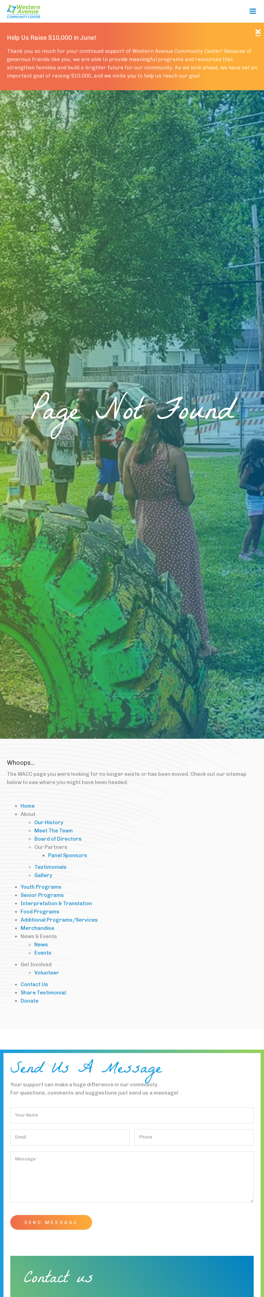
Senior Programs (42, 895)
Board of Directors (58, 839)
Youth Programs (41, 887)
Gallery (43, 875)
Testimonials (50, 867)
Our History (48, 822)
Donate (29, 1001)
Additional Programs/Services (59, 920)
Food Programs (40, 912)
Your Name (26, 1115)
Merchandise (37, 928)
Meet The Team (53, 831)
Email (20, 1137)
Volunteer (46, 973)
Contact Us (34, 984)
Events (43, 953)
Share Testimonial (43, 993)
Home (28, 806)
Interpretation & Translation (56, 903)
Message (25, 1158)
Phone (145, 1137)
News (41, 945)
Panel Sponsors (67, 855)
